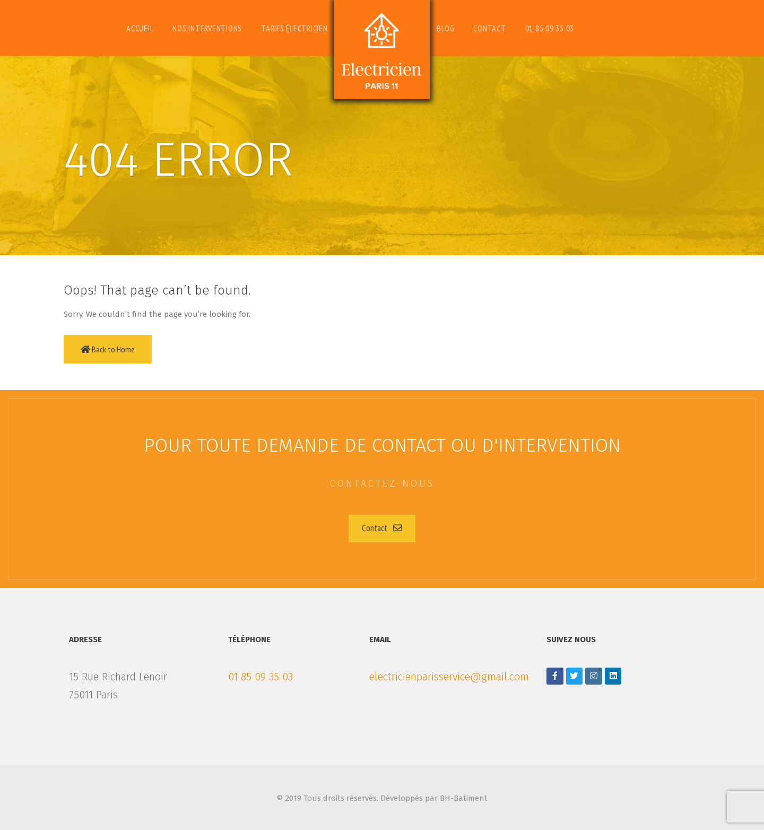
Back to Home (108, 349)
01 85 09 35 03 (260, 676)
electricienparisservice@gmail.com (449, 676)
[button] (382, 528)
